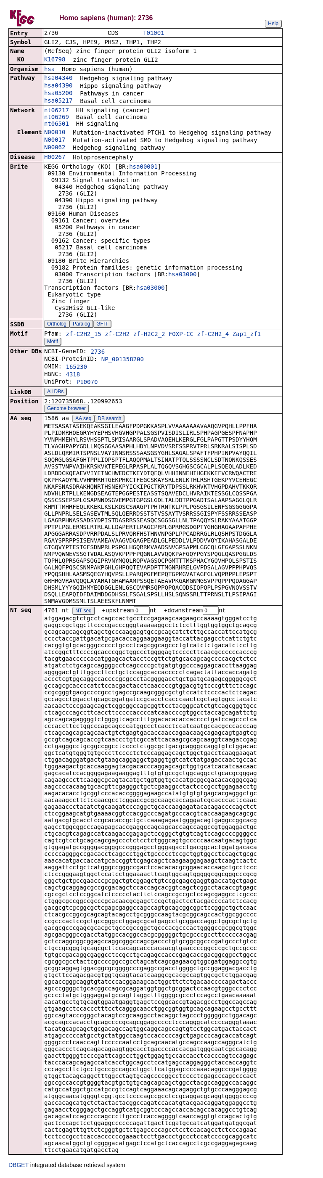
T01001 (153, 33)
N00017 (55, 140)
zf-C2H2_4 (213, 334)
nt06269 (56, 117)
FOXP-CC (181, 334)
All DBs (55, 392)
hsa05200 (58, 93)
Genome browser (66, 409)
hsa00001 (143, 167)
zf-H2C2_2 (149, 334)
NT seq (83, 612)
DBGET (18, 1166)
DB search (109, 419)
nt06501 (56, 124)
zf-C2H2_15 (83, 334)
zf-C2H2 (117, 334)
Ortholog (56, 325)
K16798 (55, 60)
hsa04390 (58, 86)
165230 (76, 367)
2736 (97, 352)
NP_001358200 (122, 360)
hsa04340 (58, 78)
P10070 (87, 382)
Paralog (81, 325)
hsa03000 (182, 275)
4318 (73, 375)
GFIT (102, 325)
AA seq (83, 419)
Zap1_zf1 (247, 334)
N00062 (55, 148)
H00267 (55, 157)
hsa (49, 69)
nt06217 (56, 111)
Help (273, 23)
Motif (52, 342)
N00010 (55, 133)
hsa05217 (58, 101)
